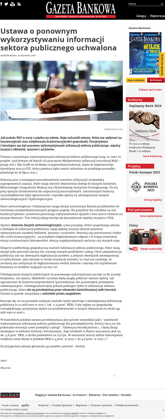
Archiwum (156, 80)
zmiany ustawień (71, 413)
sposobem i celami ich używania (29, 413)
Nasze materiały (151, 249)
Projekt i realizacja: (11, 405)
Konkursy (43, 405)
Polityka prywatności (126, 405)
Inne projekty (153, 200)
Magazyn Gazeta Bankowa (52, 395)
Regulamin (81, 405)
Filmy (133, 225)
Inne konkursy (152, 156)
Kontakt (126, 395)
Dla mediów (110, 395)
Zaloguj (141, 16)
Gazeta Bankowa (139, 28)
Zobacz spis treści (150, 89)
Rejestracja (157, 16)
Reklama (94, 395)
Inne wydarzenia (151, 216)
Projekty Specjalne (62, 405)
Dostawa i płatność (101, 405)
